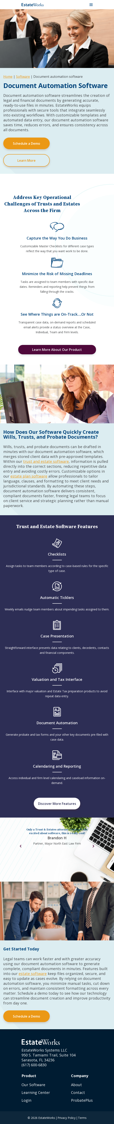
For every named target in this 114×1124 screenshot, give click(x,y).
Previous (20, 846)
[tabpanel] (57, 838)
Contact (78, 1092)
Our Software (33, 1084)
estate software (33, 973)
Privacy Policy (67, 1118)
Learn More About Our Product (57, 349)
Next (93, 846)
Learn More (26, 160)
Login (26, 1100)
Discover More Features (57, 803)
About (76, 1084)
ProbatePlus (82, 1100)
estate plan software (28, 476)
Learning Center (35, 1092)
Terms (82, 1118)
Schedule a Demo (26, 143)
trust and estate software (46, 461)
